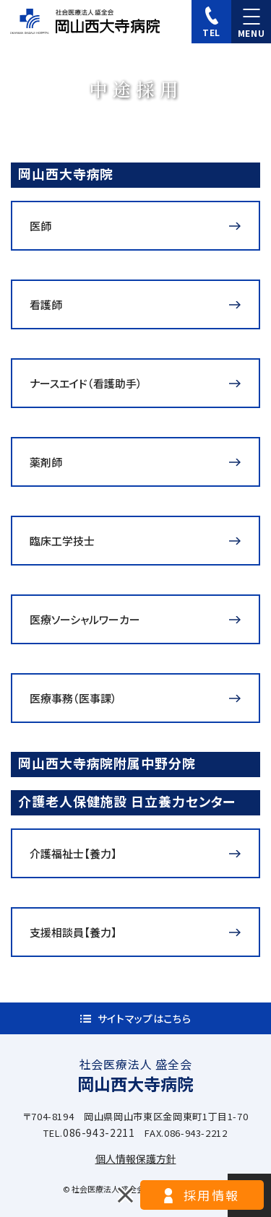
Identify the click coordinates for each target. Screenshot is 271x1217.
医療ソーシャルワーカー (85, 619)
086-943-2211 (99, 1132)
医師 (40, 225)
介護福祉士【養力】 (73, 853)
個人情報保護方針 (135, 1158)
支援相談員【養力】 (73, 932)
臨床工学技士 (62, 540)
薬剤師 (46, 461)
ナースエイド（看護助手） (86, 383)
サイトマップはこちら (145, 1018)
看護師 (46, 304)
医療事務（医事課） (73, 698)
